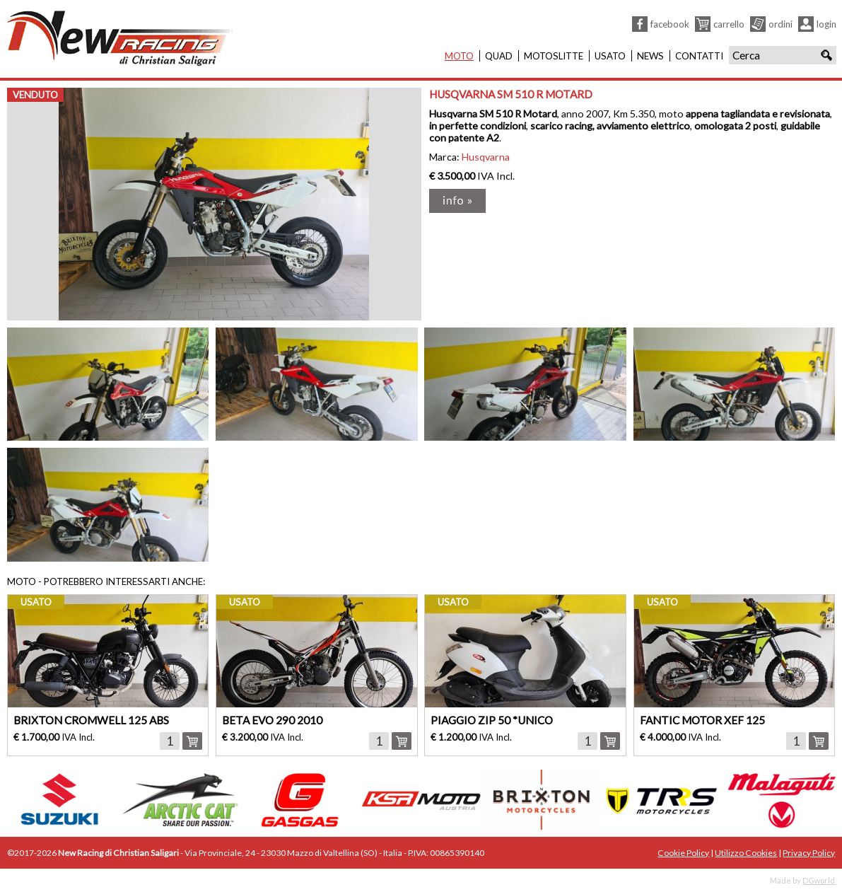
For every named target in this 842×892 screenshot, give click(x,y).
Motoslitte (553, 56)
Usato (610, 56)
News (650, 56)
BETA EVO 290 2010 (272, 720)
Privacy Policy (809, 852)
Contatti (699, 56)
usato (36, 602)
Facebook (669, 24)
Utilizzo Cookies (746, 852)
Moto (459, 56)
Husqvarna (486, 157)
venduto (35, 94)
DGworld (818, 880)
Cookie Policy (683, 852)
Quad (499, 56)
